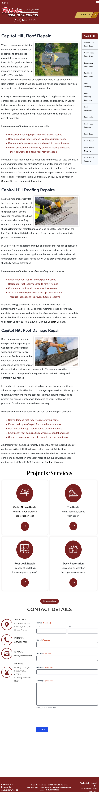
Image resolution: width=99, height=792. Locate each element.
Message (44, 681)
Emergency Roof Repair (89, 65)
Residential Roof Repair (89, 75)
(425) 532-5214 (25, 20)
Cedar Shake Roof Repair (89, 44)
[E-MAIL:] (6, 653)
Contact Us (7, 181)
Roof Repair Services (89, 159)
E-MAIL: (18, 651)
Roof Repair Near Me (89, 149)
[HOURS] (6, 672)
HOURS (18, 663)
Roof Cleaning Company (88, 96)
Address (44, 667)
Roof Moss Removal (88, 125)
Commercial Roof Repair (89, 54)
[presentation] (56, 719)
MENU (6, 3)
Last (69, 626)
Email (43, 640)
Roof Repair (89, 134)
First (38, 626)
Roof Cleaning (87, 85)
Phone (43, 653)
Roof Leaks (88, 117)
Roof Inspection (88, 109)
